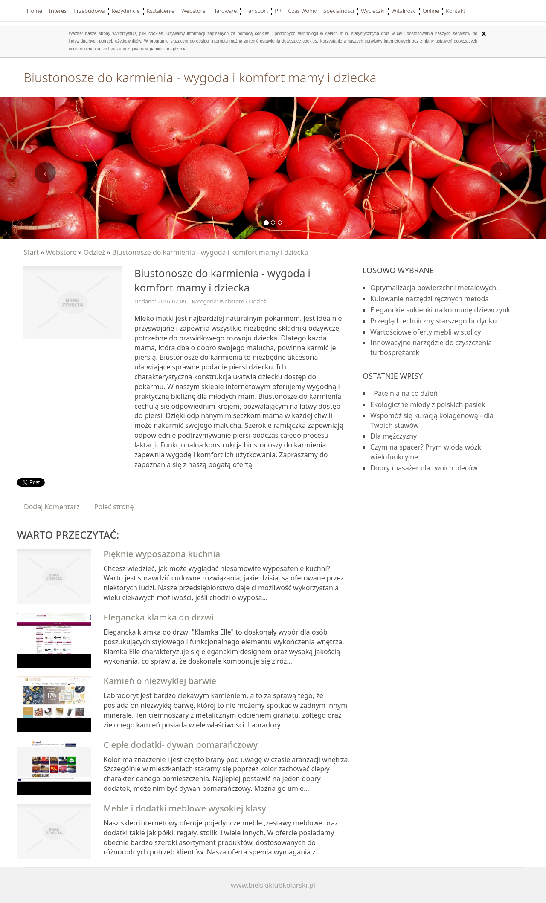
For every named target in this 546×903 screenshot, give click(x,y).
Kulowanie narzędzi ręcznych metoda (429, 298)
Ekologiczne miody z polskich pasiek (427, 404)
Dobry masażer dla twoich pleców (424, 468)
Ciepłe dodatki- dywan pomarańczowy (181, 744)
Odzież (94, 252)
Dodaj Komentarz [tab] (52, 506)
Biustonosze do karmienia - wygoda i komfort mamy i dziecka (210, 252)
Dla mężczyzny (393, 436)
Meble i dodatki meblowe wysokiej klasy (185, 808)
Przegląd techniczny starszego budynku (433, 321)
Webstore (61, 252)
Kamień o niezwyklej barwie (160, 681)
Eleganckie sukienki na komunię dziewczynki (441, 309)
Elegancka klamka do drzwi (159, 617)
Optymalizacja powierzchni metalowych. (434, 287)
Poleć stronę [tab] (114, 506)
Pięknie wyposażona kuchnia (162, 554)
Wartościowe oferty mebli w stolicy (425, 332)
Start (31, 252)
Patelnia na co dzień (404, 393)
